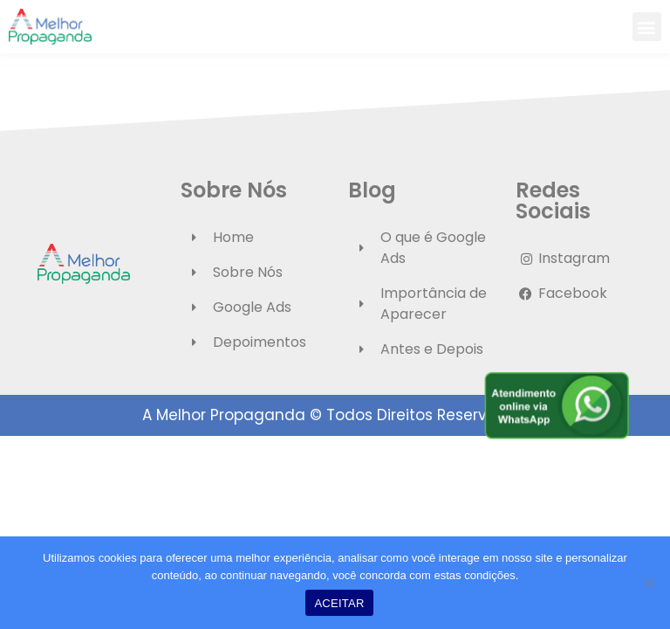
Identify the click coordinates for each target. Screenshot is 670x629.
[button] (646, 26)
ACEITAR (339, 603)
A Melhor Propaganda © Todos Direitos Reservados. (335, 414)
